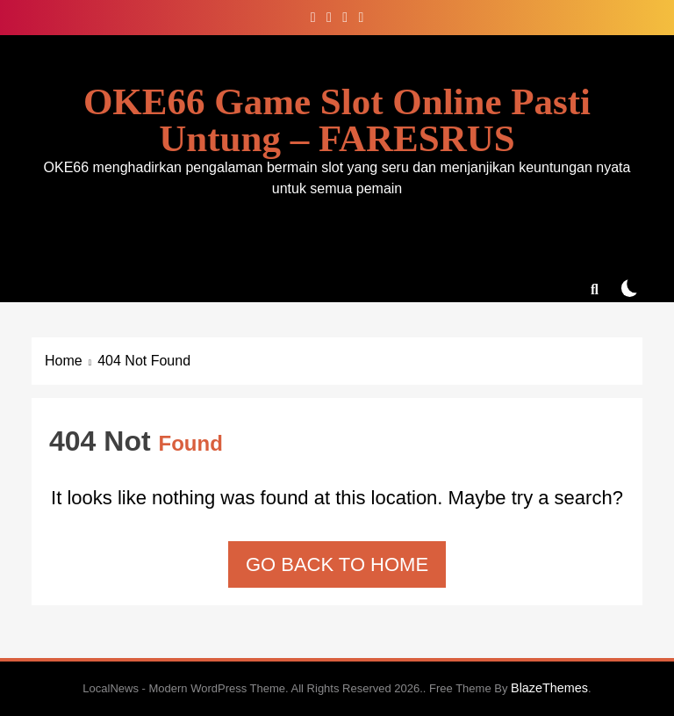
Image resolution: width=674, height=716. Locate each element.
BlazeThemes (549, 688)
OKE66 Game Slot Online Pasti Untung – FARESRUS (337, 120)
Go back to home (337, 564)
